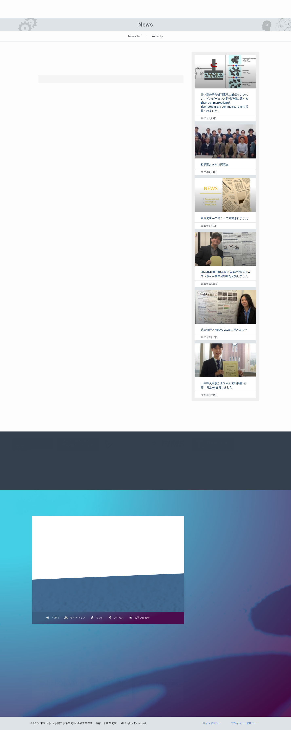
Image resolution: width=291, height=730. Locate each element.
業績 (221, 5)
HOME (52, 617)
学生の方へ (262, 5)
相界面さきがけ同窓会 (215, 164)
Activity (157, 36)
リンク (97, 617)
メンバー (240, 5)
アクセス (116, 617)
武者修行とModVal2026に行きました (224, 329)
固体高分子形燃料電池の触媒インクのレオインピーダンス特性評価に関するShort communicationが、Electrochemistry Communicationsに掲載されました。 (224, 102)
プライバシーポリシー (242, 723)
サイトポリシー (210, 723)
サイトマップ (74, 617)
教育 (188, 5)
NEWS (171, 5)
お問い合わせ (140, 617)
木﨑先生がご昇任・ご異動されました (224, 218)
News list (135, 36)
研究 (205, 5)
